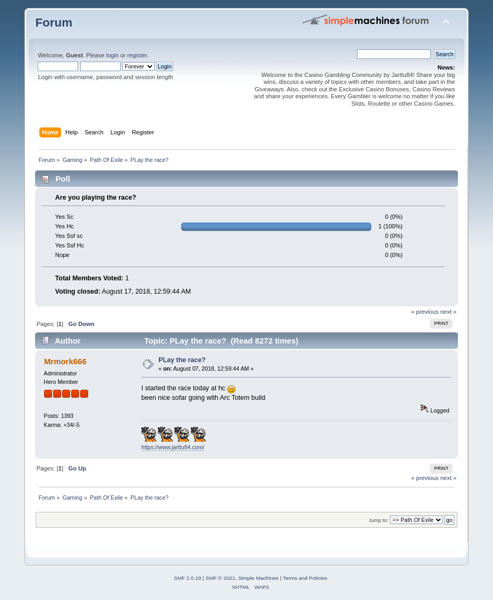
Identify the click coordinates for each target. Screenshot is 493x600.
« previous (425, 311)
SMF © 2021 (220, 578)
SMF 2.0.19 (187, 578)
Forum (53, 22)
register (137, 55)
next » (448, 311)
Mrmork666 (65, 361)
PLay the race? (182, 360)
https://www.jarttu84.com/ (172, 447)
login (112, 55)
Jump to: (378, 520)
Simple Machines (258, 578)
